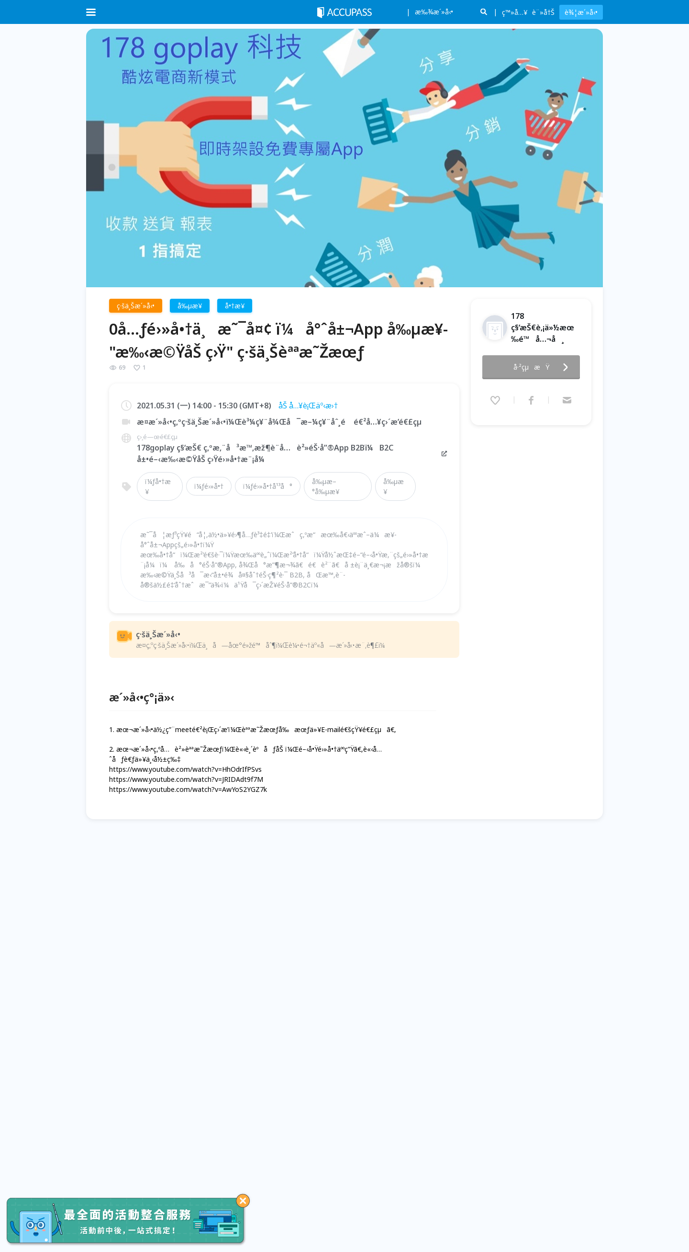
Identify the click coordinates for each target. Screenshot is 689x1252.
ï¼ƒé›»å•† (208, 486)
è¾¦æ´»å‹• (581, 12)
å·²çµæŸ (543, 364)
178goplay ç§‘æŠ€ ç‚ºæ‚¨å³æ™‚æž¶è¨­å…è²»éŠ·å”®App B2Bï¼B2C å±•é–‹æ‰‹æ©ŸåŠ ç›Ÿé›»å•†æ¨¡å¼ (292, 453)
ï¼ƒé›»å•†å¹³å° (267, 486)
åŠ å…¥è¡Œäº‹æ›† (308, 405)
